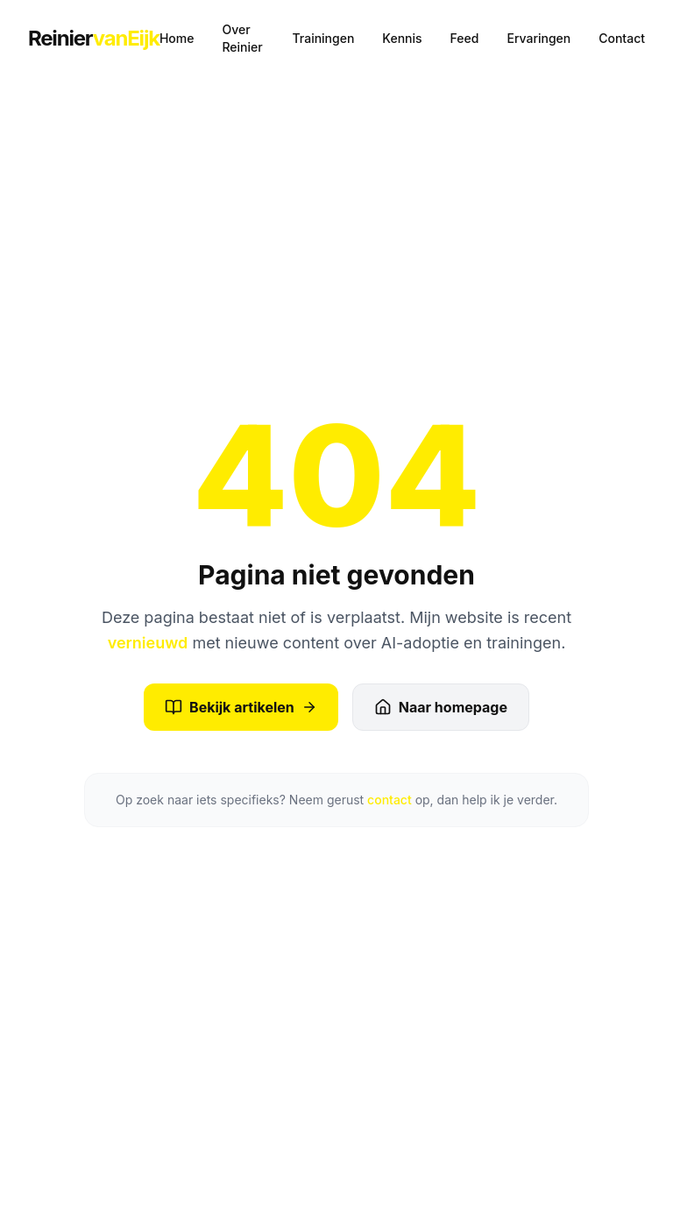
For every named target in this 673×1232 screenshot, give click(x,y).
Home (177, 38)
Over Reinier (242, 38)
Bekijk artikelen (241, 707)
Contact (622, 38)
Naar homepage (440, 707)
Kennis (402, 38)
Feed (464, 38)
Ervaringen (538, 38)
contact (389, 799)
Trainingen (323, 38)
